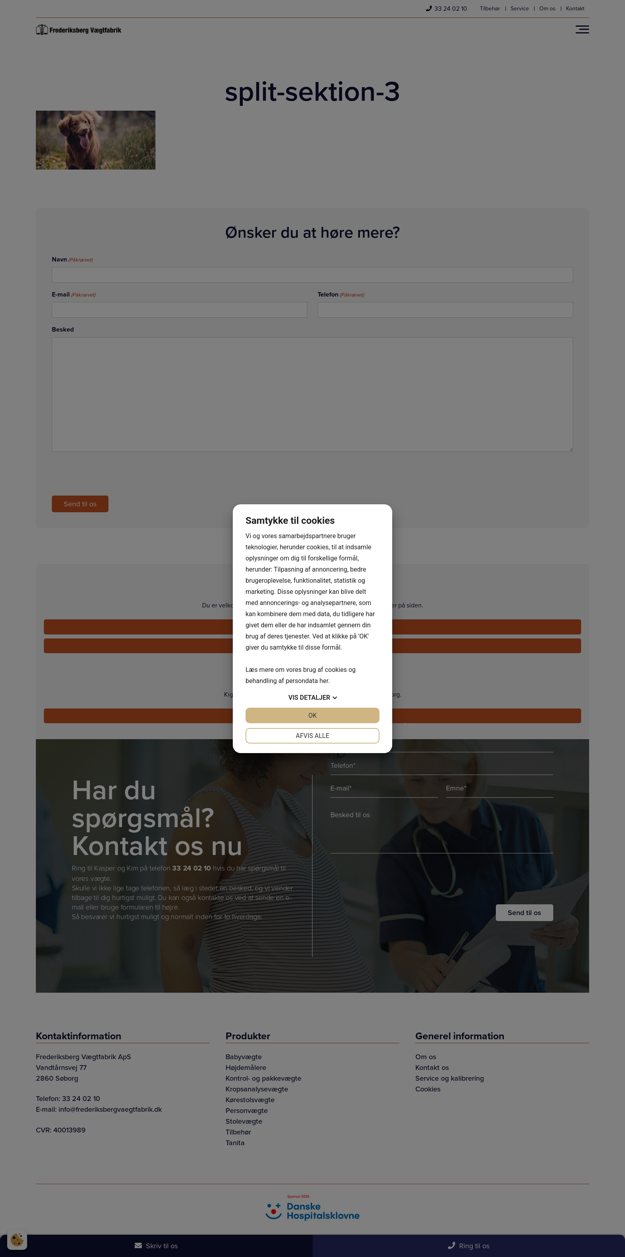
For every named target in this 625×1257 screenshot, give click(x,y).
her (323, 681)
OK (312, 715)
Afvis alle (312, 736)
